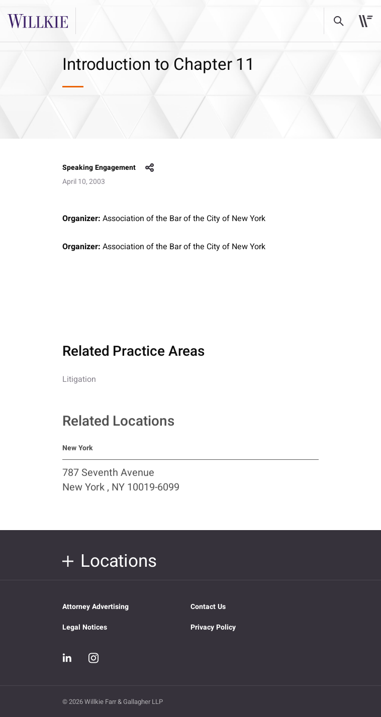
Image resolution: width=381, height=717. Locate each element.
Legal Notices (84, 627)
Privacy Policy (213, 627)
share (149, 167)
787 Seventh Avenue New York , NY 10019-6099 (120, 484)
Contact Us (208, 606)
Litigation (79, 379)
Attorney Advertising (95, 606)
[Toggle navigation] (365, 21)
